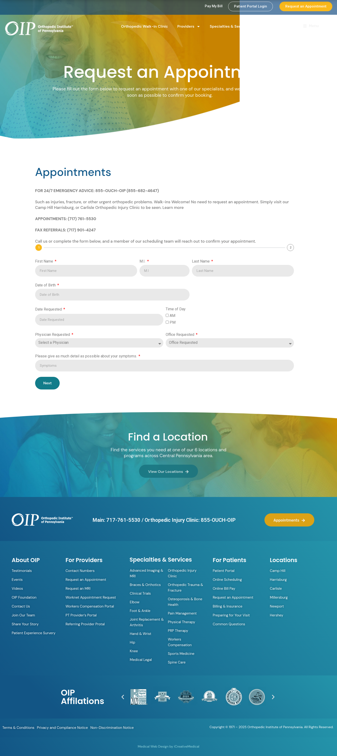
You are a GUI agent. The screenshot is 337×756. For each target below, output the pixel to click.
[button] (123, 697)
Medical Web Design (153, 746)
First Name (44, 261)
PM (173, 322)
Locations (274, 26)
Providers (189, 26)
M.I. (142, 261)
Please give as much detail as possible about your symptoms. (86, 356)
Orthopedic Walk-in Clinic (144, 26)
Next (47, 383)
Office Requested (180, 334)
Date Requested (49, 309)
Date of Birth (46, 285)
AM (172, 315)
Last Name (201, 261)
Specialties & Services (233, 26)
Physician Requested (53, 334)
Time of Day (176, 309)
